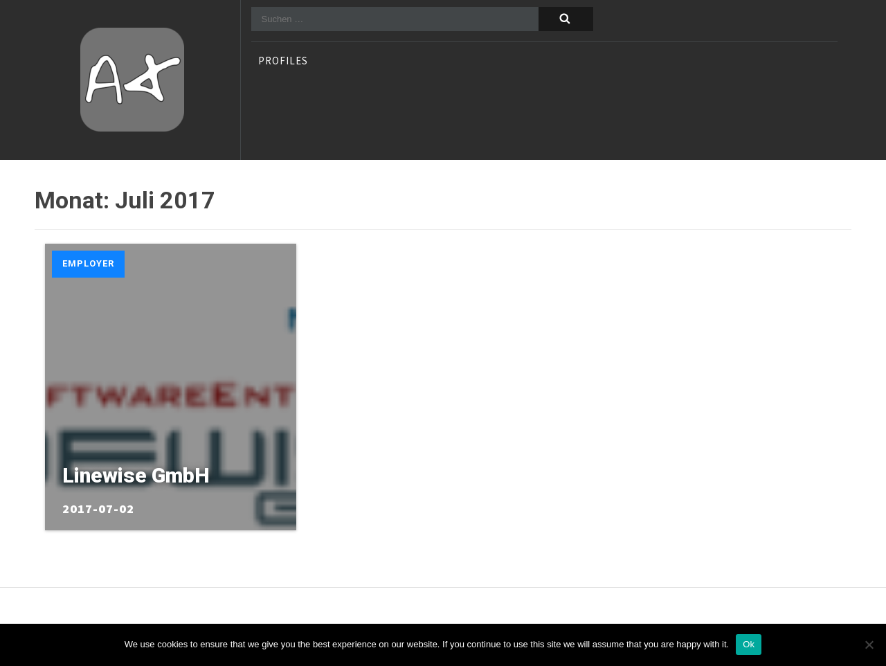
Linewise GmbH (136, 475)
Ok (748, 644)
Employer (88, 263)
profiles (283, 61)
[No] (869, 644)
